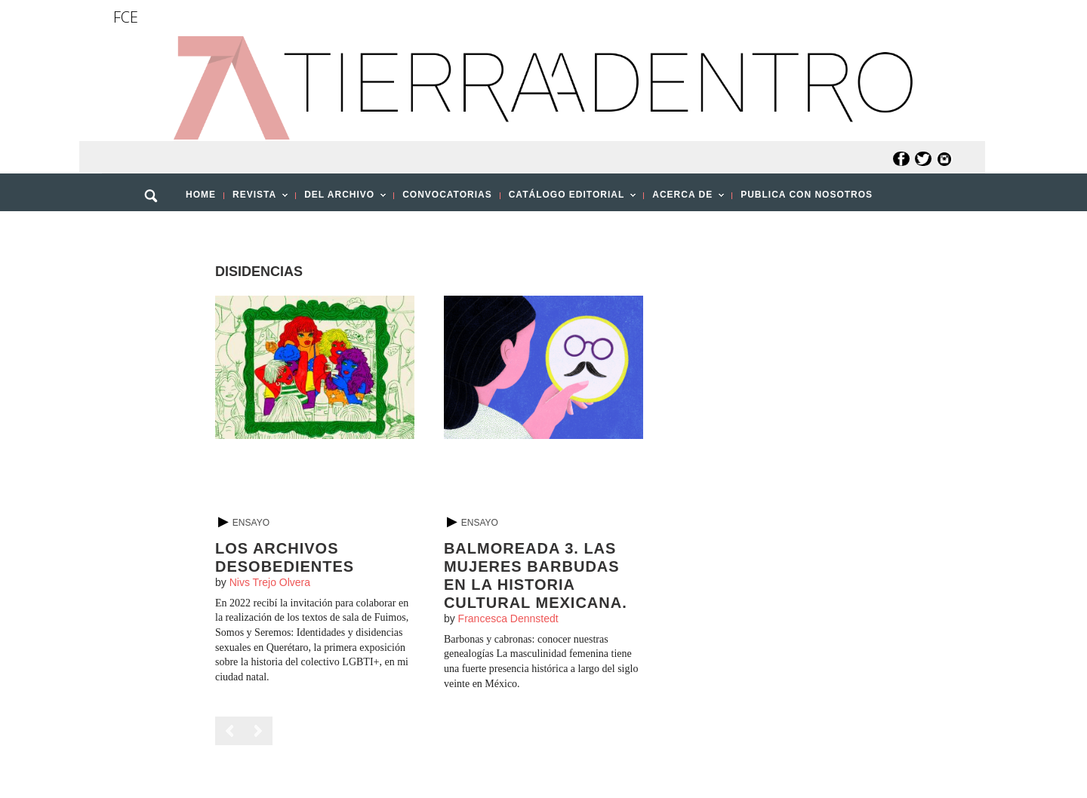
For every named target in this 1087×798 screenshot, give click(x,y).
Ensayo (250, 522)
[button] (156, 228)
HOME (201, 194)
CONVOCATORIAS (447, 194)
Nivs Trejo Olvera (269, 582)
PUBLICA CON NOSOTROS (807, 194)
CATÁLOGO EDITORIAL (568, 199)
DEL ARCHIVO (341, 199)
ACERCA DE (684, 199)
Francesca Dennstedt (508, 618)
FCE (125, 17)
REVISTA (256, 199)
